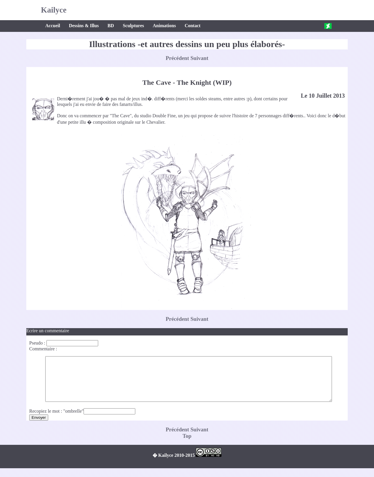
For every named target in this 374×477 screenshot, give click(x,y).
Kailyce (54, 10)
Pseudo (36, 342)
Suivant (199, 58)
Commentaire (42, 348)
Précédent (178, 58)
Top (187, 445)
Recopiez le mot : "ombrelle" (56, 419)
